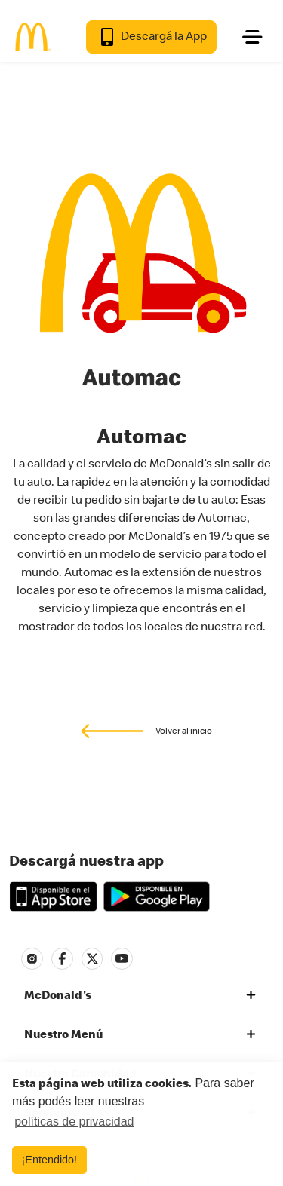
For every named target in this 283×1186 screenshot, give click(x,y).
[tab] (141, 995)
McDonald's (57, 994)
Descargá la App (151, 37)
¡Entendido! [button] (50, 1160)
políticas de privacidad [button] (74, 1121)
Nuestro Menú (63, 1033)
